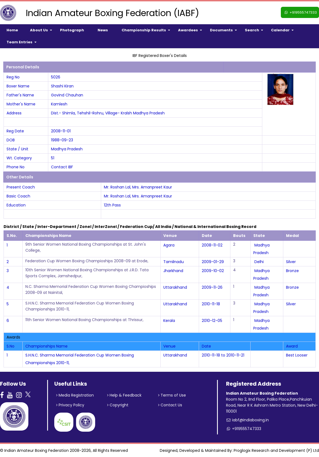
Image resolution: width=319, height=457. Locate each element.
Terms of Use (172, 395)
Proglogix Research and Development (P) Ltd (276, 450)
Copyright (117, 405)
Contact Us (170, 405)
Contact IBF (62, 167)
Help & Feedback (124, 395)
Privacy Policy (70, 405)
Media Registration (75, 395)
